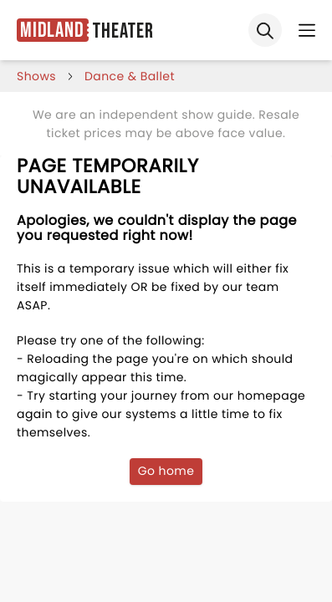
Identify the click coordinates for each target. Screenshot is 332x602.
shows (36, 76)
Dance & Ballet (129, 76)
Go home (166, 470)
